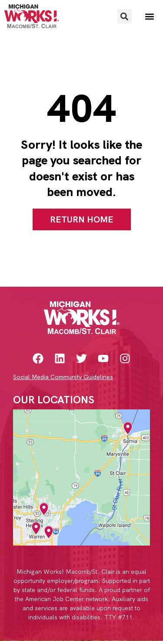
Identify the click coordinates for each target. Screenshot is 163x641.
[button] (124, 16)
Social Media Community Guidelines (63, 377)
